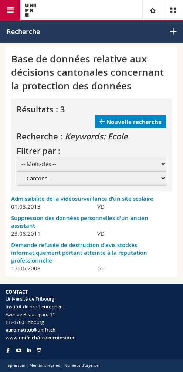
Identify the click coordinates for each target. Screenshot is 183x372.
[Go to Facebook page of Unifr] (8, 350)
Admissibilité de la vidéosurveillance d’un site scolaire (82, 199)
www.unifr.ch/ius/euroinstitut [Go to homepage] (40, 337)
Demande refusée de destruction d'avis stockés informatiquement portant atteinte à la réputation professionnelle (79, 252)
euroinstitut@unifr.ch (30, 330)
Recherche (23, 31)
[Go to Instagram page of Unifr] (39, 350)
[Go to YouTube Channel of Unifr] (18, 350)
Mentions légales (45, 365)
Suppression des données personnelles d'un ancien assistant (79, 222)
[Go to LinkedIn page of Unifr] (29, 350)
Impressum (15, 365)
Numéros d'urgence (81, 365)
